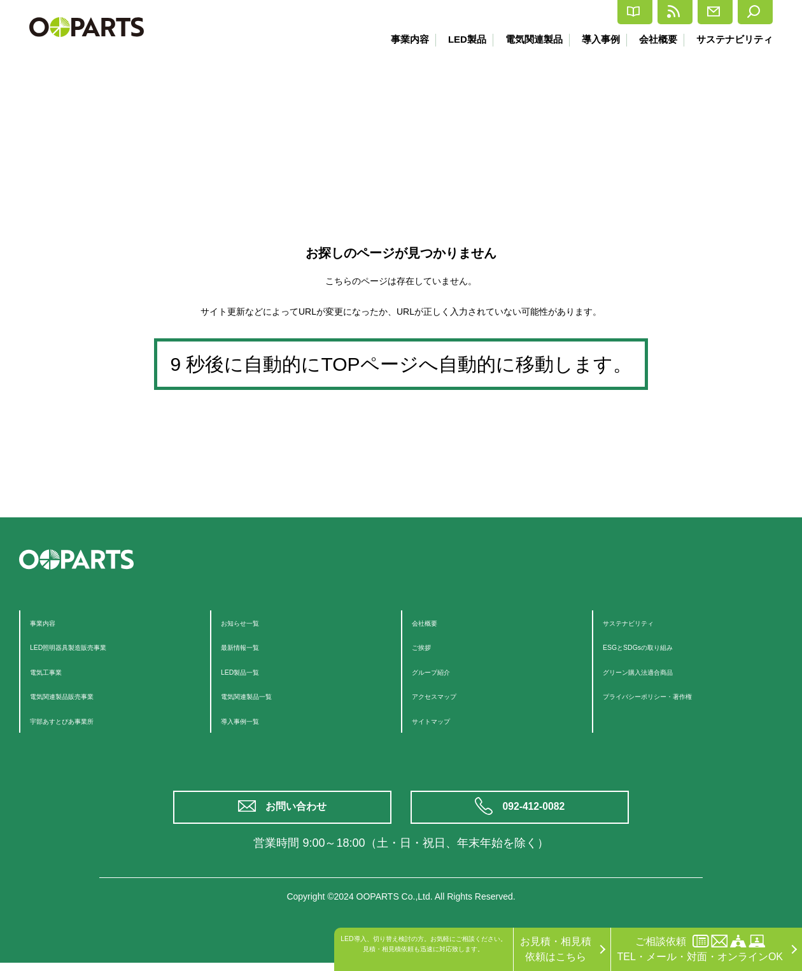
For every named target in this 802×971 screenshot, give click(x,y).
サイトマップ (442, 720)
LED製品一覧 (251, 671)
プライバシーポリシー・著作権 (674, 695)
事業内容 (398, 39)
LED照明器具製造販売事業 (90, 646)
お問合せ (677, 12)
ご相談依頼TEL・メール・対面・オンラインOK (700, 948)
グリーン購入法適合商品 (659, 671)
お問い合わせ (299, 811)
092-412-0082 (536, 811)
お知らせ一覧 (251, 622)
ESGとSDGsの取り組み (657, 646)
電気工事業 (55, 671)
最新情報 (598, 12)
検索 (746, 12)
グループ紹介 (442, 671)
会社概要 (656, 39)
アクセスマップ (447, 695)
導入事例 (596, 39)
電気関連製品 (526, 39)
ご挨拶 (427, 646)
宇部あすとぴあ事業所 (81, 720)
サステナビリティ (734, 39)
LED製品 (457, 39)
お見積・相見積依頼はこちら (555, 949)
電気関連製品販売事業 (81, 695)
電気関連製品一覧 (261, 695)
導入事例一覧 (251, 720)
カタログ (520, 12)
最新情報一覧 (251, 646)
